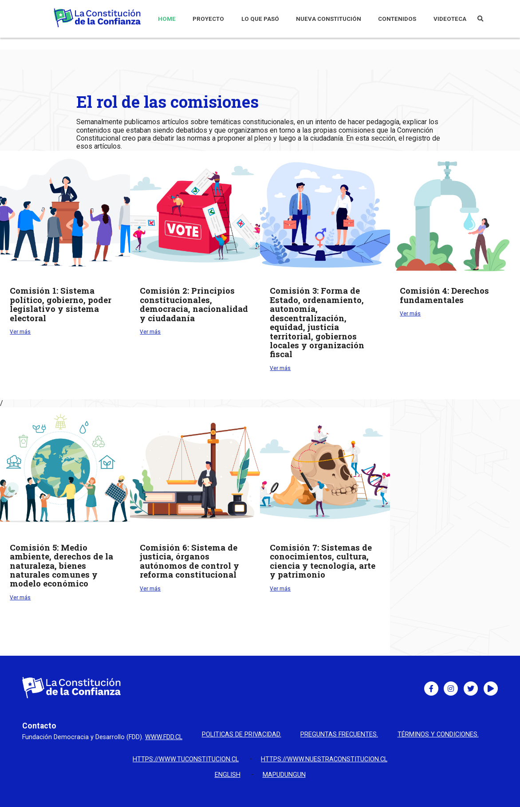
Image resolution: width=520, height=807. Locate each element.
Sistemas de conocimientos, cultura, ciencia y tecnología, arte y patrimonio (322, 561)
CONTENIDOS (397, 19)
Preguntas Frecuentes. (339, 734)
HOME (167, 19)
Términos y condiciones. (438, 734)
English (227, 775)
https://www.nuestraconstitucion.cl (324, 759)
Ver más (20, 332)
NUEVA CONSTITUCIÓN (328, 19)
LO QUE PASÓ (260, 19)
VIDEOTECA (449, 19)
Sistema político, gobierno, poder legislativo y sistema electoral (60, 304)
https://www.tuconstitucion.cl (186, 759)
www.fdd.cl (163, 737)
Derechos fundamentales (444, 295)
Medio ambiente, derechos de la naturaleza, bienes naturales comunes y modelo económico (61, 565)
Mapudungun (284, 775)
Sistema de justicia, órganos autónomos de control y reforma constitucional (189, 561)
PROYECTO (208, 19)
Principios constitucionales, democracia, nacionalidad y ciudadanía (194, 304)
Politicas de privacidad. (241, 734)
